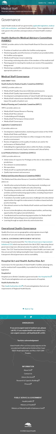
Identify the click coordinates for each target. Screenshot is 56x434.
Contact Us (28, 374)
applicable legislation (40, 26)
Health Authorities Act (14, 286)
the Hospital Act (45, 277)
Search (42, 3)
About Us (28, 370)
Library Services (28, 377)
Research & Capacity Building (28, 380)
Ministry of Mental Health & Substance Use (28, 408)
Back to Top (27, 309)
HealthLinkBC (28, 401)
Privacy (28, 384)
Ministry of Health (28, 405)
